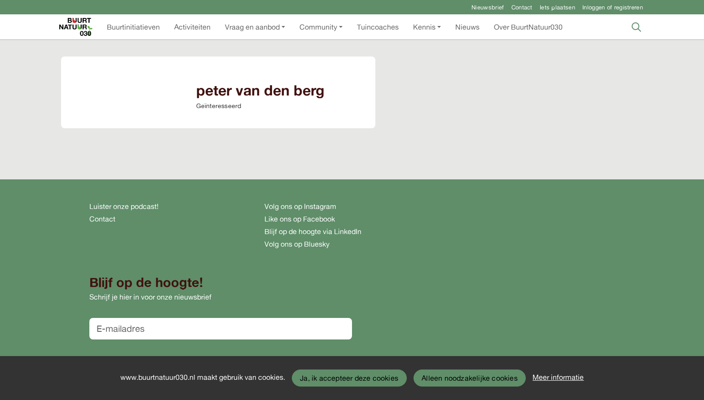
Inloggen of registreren (612, 7)
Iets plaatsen (557, 7)
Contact (521, 7)
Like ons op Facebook (299, 218)
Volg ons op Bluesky (297, 243)
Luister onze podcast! (123, 206)
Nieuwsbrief (487, 7)
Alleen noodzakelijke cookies (470, 378)
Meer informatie (558, 377)
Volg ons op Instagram (300, 206)
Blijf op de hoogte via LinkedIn (312, 231)
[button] (133, 27)
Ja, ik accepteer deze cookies (349, 378)
